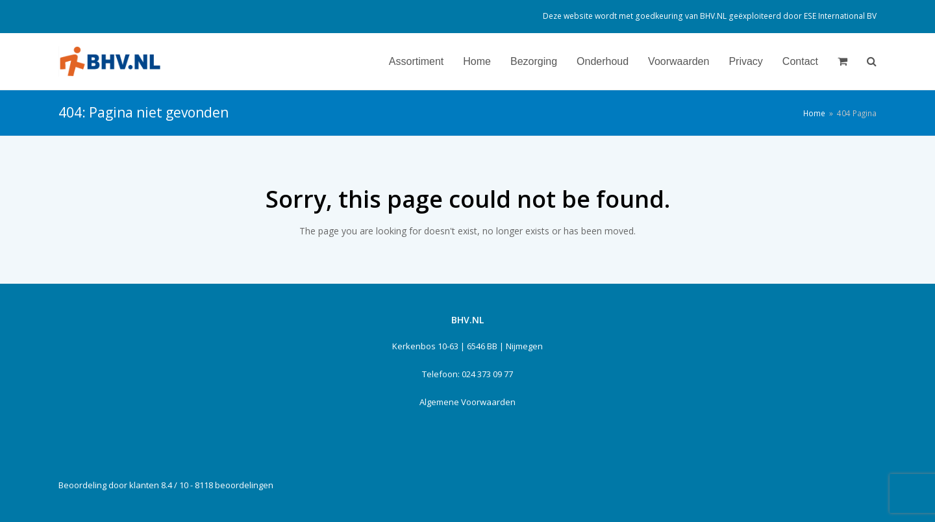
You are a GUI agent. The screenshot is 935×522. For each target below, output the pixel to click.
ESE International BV (840, 15)
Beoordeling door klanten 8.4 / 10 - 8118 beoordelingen (165, 485)
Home (814, 113)
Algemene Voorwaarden (467, 402)
